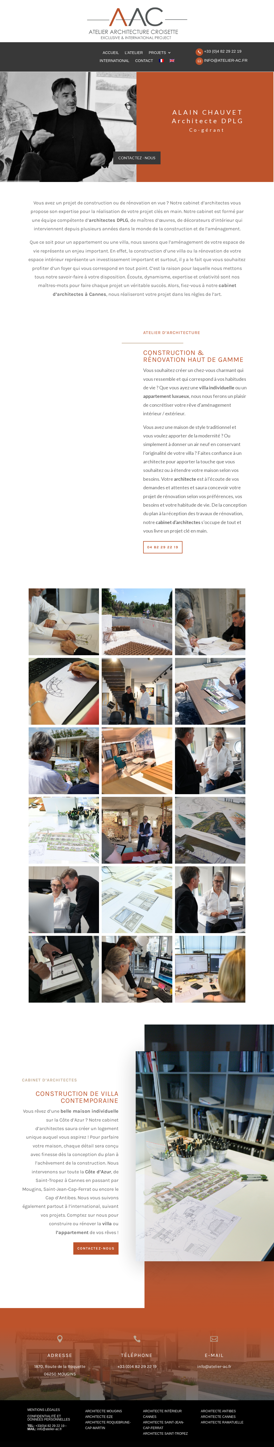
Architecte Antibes (218, 1411)
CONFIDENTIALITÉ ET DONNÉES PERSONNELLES (48, 1417)
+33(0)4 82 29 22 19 (49, 1426)
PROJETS (157, 53)
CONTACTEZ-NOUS (96, 1248)
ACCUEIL (111, 53)
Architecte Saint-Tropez (165, 1434)
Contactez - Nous (136, 158)
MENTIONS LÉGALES (43, 1410)
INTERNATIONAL (114, 61)
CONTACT (144, 61)
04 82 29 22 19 (162, 547)
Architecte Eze (99, 1417)
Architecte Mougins (103, 1411)
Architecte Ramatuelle (222, 1422)
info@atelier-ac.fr (226, 60)
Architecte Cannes (218, 1417)
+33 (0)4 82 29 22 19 (223, 51)
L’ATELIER (134, 53)
